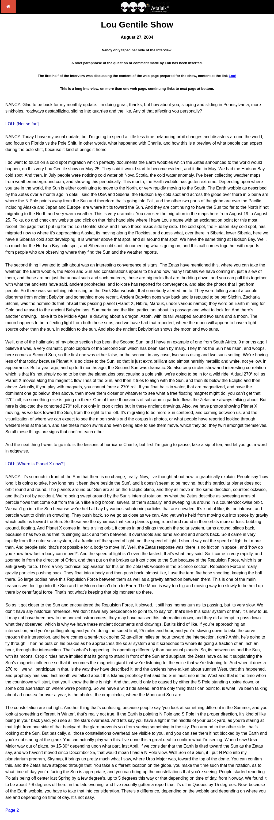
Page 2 (12, 810)
